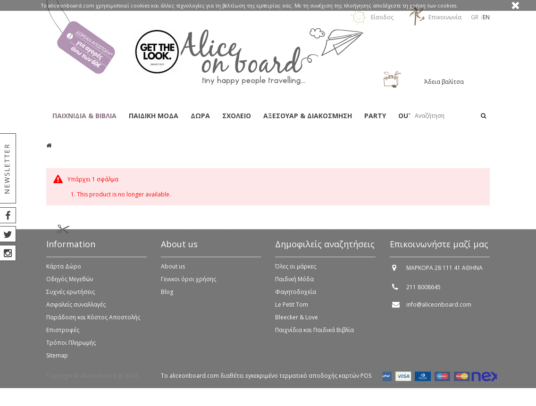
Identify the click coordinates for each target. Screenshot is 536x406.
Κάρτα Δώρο (63, 271)
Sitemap (57, 360)
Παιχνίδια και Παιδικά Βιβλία (314, 334)
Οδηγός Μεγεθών (69, 283)
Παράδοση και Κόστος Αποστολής (93, 321)
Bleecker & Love (296, 321)
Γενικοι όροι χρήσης (188, 283)
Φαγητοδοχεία (295, 296)
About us (173, 271)
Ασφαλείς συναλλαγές (76, 309)
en (486, 17)
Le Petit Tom (291, 309)
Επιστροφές (62, 334)
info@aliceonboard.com (438, 309)
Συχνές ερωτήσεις (70, 296)
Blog (167, 296)
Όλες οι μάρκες (295, 271)
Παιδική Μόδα (294, 283)
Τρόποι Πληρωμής (71, 347)
